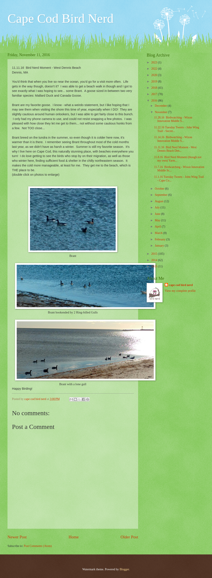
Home (74, 537)
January (160, 245)
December (161, 105)
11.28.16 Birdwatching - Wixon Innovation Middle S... (173, 119)
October (160, 188)
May (158, 220)
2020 (154, 75)
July (157, 207)
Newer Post (17, 537)
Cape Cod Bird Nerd (60, 18)
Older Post (129, 537)
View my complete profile (180, 290)
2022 (154, 68)
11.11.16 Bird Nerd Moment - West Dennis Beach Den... (175, 149)
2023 (154, 62)
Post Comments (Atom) (38, 546)
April (158, 226)
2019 (154, 81)
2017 (154, 94)
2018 (154, 87)
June (158, 214)
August (159, 201)
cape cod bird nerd (181, 285)
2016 (154, 100)
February (160, 239)
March (159, 233)
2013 (154, 266)
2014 (154, 260)
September (161, 194)
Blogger (124, 569)
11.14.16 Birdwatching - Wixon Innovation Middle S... (173, 139)
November (161, 112)
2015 (154, 253)
